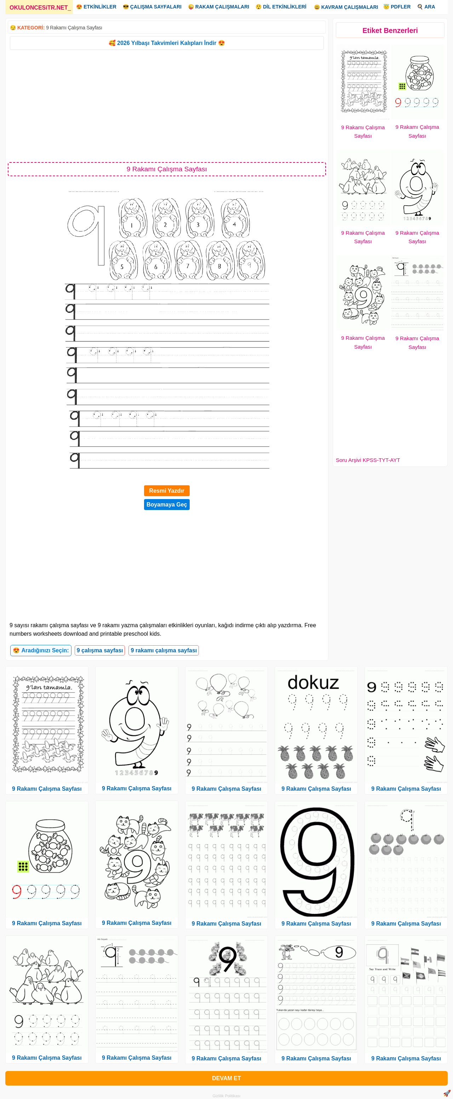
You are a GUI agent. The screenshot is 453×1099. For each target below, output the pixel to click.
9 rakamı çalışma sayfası (164, 650)
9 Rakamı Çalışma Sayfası (74, 27)
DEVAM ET (226, 1078)
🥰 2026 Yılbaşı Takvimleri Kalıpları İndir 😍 (167, 43)
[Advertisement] (167, 105)
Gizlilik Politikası (227, 1096)
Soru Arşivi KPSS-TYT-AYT (368, 460)
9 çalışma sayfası (100, 650)
